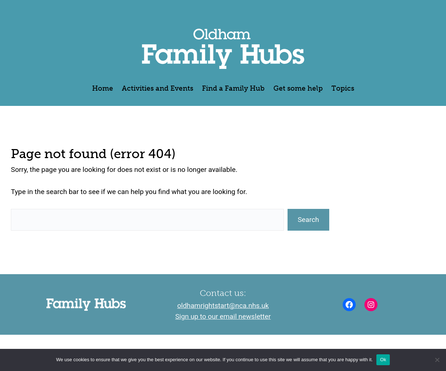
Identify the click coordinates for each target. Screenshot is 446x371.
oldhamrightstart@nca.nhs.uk (223, 305)
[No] (437, 359)
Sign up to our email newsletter (223, 316)
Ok (383, 359)
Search (308, 219)
